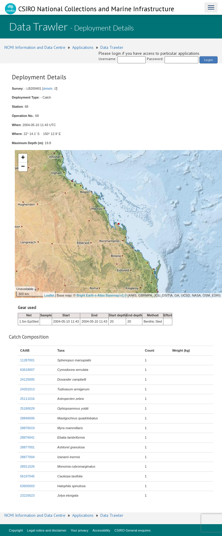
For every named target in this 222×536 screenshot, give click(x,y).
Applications (83, 47)
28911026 (27, 466)
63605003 (27, 486)
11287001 (27, 360)
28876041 (27, 437)
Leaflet (49, 295)
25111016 (27, 398)
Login (208, 59)
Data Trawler (111, 47)
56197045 (27, 476)
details (48, 88)
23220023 (27, 495)
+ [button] (23, 158)
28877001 (27, 447)
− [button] (23, 166)
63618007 (27, 369)
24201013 (27, 389)
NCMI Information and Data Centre (34, 47)
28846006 (27, 418)
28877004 (27, 457)
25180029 (27, 408)
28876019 (27, 428)
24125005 (27, 379)
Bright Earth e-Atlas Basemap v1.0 (102, 295)
